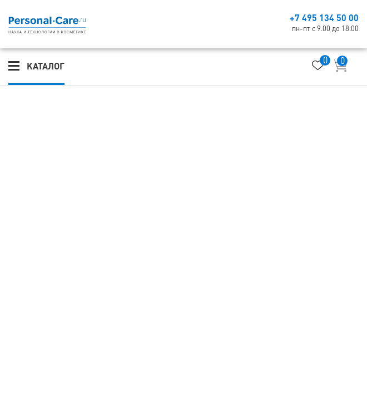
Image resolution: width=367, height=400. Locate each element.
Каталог (46, 66)
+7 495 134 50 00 (324, 18)
